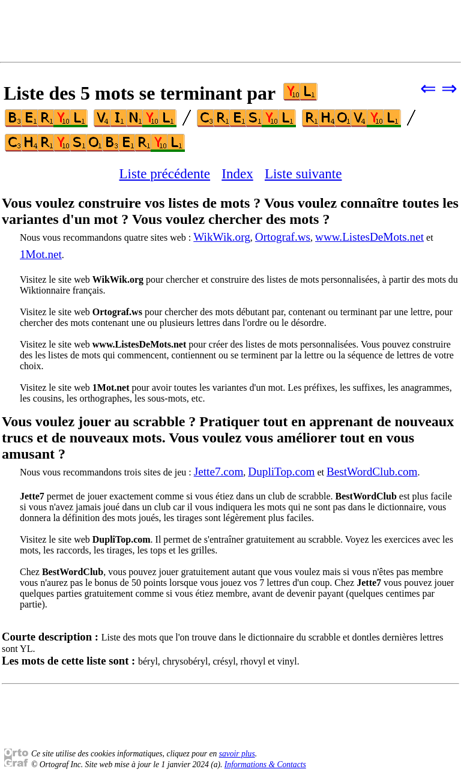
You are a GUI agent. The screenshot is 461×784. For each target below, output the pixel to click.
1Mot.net (41, 254)
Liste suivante (303, 173)
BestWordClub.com (372, 471)
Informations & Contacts (265, 764)
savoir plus (237, 753)
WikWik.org (221, 237)
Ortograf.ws (282, 237)
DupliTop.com (281, 471)
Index (237, 173)
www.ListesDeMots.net (369, 237)
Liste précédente (165, 173)
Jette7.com (219, 471)
